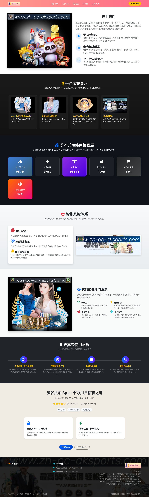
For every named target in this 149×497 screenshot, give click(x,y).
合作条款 (36, 494)
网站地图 (44, 494)
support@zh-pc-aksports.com (67, 471)
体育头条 (95, 3)
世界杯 (85, 3)
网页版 (76, 3)
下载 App (66, 447)
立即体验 (134, 3)
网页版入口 (82, 447)
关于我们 (65, 3)
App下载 (54, 3)
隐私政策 (28, 494)
